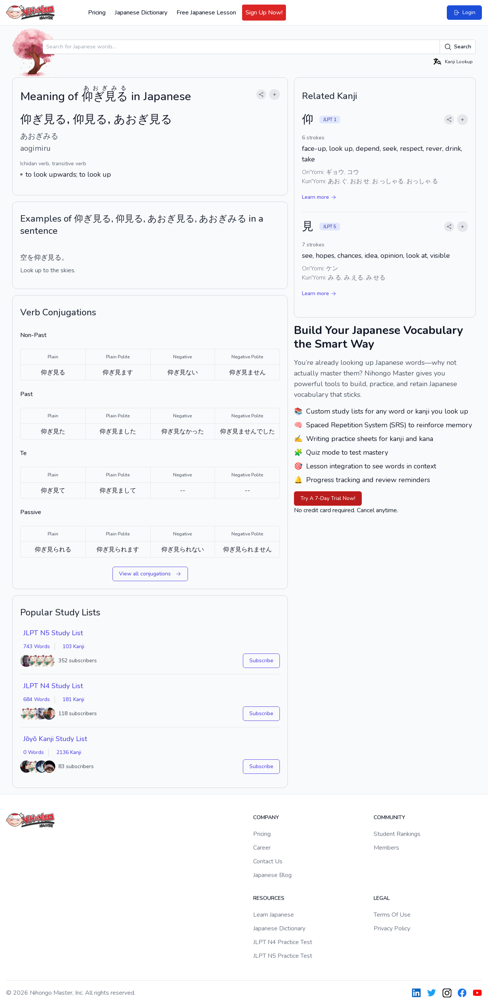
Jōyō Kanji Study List (55, 738)
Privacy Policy (392, 928)
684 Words (36, 699)
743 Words (36, 646)
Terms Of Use (392, 915)
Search (457, 47)
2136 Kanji (68, 752)
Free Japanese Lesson (206, 12)
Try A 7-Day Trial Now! (327, 498)
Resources (268, 898)
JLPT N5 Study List (53, 633)
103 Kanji (73, 646)
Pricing (97, 12)
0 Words (33, 752)
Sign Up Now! (264, 12)
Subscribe (261, 660)
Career (262, 848)
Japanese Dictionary (141, 12)
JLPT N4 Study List (53, 685)
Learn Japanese (273, 915)
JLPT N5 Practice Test (282, 956)
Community (389, 817)
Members (386, 848)
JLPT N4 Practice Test (282, 942)
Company (266, 817)
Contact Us (268, 861)
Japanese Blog (272, 875)
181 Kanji (73, 699)
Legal (382, 898)
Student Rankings (397, 834)
